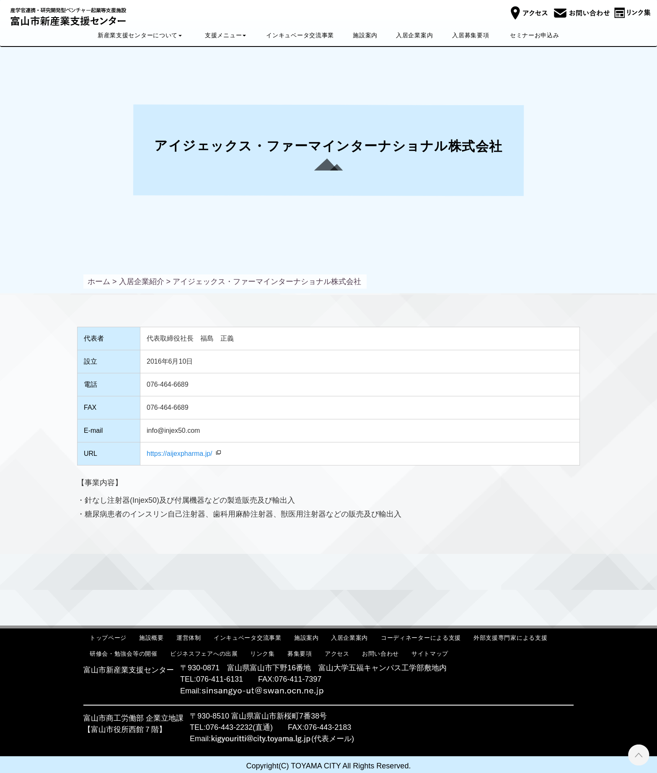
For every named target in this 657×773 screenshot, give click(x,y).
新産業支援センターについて (140, 35)
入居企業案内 (414, 35)
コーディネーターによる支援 (421, 637)
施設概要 (151, 637)
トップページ (108, 637)
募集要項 (299, 653)
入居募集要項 (470, 35)
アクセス (337, 653)
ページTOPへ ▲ (639, 755)
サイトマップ (429, 653)
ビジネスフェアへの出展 (204, 653)
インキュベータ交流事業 (300, 35)
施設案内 (365, 35)
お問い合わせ (380, 653)
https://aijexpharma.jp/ (179, 453)
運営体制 (188, 637)
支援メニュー (225, 35)
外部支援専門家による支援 (510, 637)
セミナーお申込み (534, 35)
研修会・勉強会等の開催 (124, 653)
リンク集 (262, 653)
